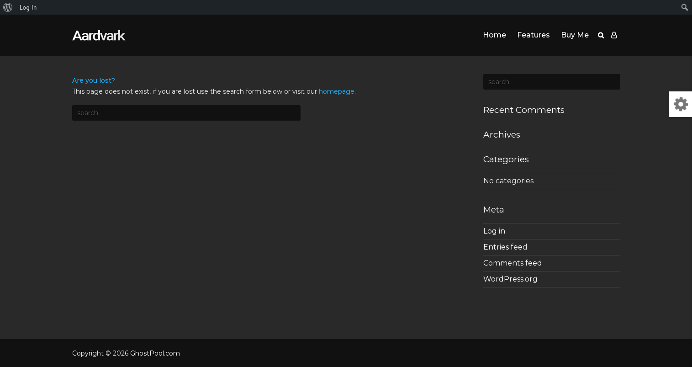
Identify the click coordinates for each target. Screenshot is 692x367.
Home (494, 35)
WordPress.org (510, 279)
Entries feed (505, 247)
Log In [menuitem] (28, 7)
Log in (494, 231)
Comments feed (512, 263)
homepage (336, 91)
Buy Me (575, 35)
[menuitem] (8, 7)
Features (533, 35)
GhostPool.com (155, 353)
